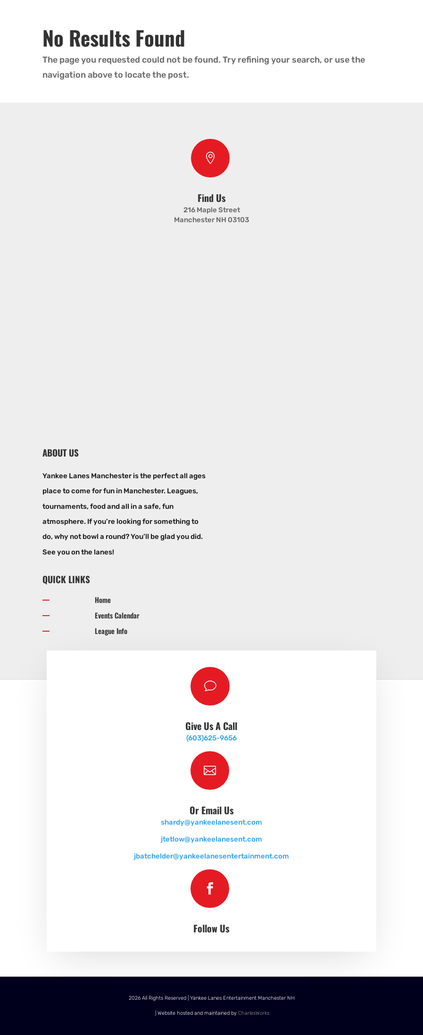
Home (103, 599)
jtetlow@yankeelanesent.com (211, 839)
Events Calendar (117, 615)
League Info (111, 631)
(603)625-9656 (211, 738)
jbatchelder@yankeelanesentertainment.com (211, 856)
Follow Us (211, 928)
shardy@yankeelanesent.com (211, 822)
